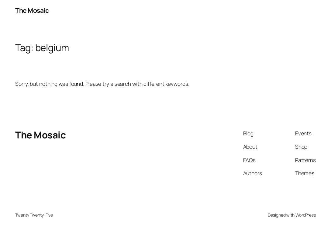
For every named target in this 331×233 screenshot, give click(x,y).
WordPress (305, 215)
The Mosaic (32, 10)
